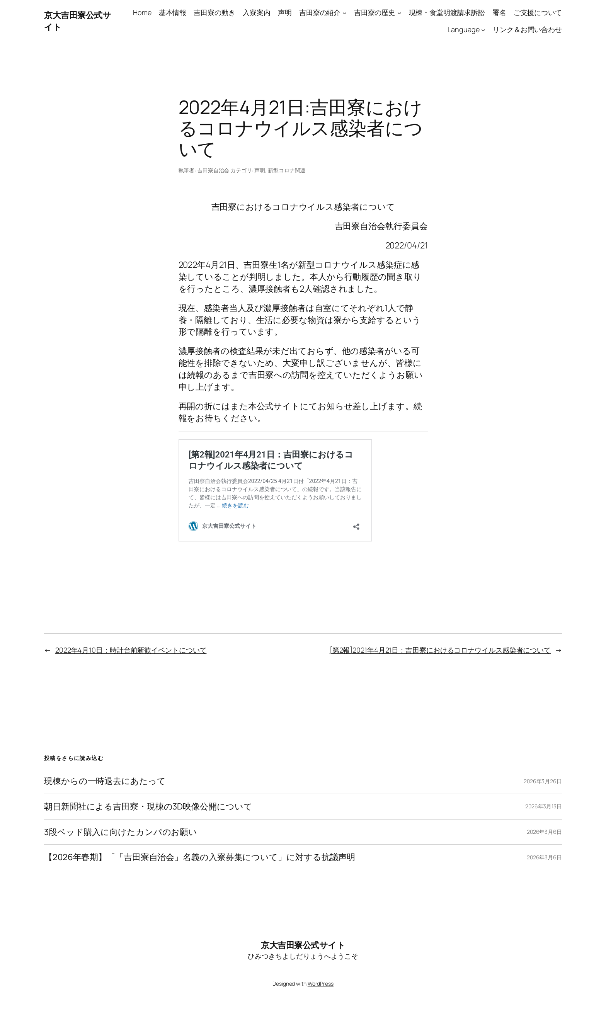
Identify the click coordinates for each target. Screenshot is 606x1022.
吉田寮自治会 (213, 170)
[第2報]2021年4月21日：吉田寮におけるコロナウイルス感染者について (440, 650)
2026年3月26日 (543, 781)
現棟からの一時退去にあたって (105, 781)
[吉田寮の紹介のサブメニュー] (344, 12)
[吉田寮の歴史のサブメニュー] (399, 12)
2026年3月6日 (544, 831)
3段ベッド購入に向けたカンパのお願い (120, 832)
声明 (259, 170)
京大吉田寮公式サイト (303, 945)
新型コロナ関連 (286, 170)
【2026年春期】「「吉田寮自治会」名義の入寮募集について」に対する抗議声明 (199, 857)
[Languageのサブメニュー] (483, 30)
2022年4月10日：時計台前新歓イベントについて (131, 650)
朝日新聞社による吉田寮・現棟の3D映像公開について (148, 806)
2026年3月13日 (543, 806)
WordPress (321, 983)
